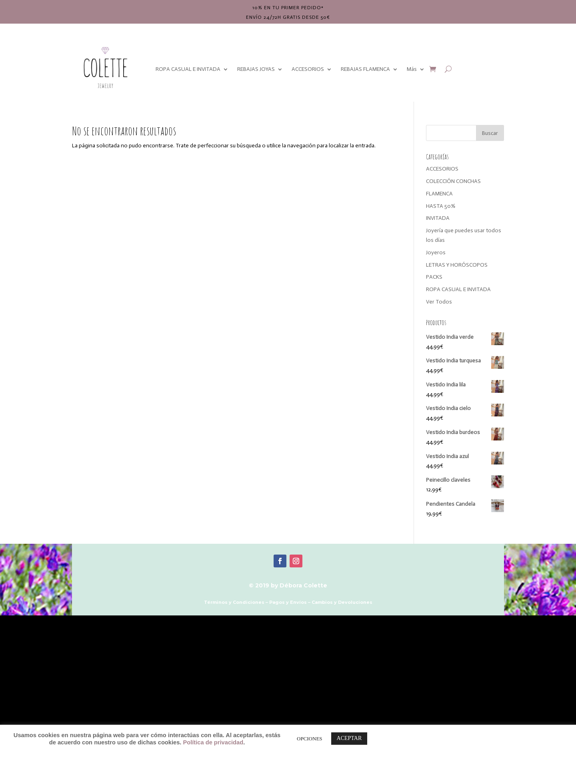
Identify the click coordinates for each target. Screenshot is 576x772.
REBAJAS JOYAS (256, 69)
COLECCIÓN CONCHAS (453, 181)
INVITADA (438, 218)
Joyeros (436, 252)
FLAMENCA (439, 193)
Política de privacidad (213, 742)
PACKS (434, 276)
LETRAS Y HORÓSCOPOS (457, 264)
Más (412, 69)
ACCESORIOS (308, 69)
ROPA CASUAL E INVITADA (188, 69)
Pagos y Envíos (288, 602)
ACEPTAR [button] (349, 738)
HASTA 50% (440, 206)
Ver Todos (439, 301)
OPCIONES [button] (309, 739)
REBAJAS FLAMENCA (365, 69)
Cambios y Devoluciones (342, 602)
